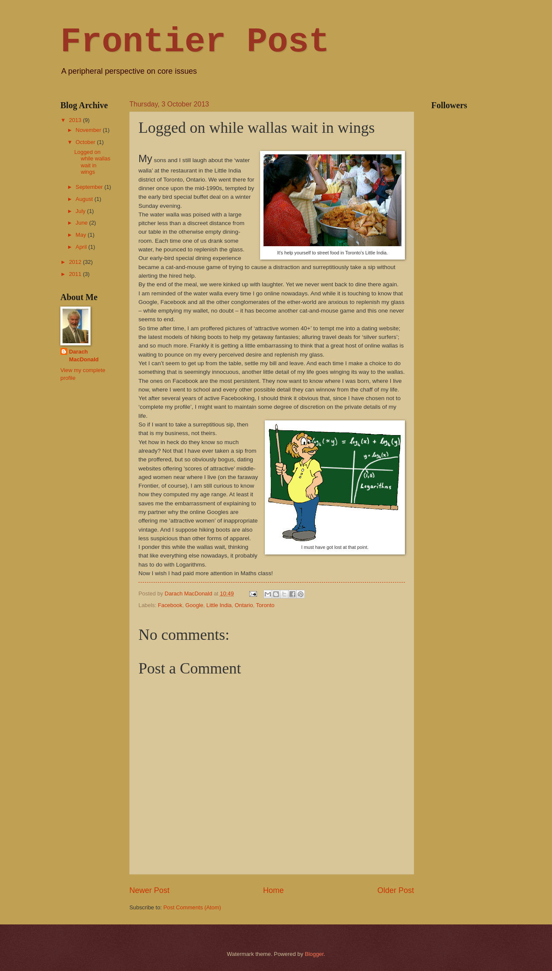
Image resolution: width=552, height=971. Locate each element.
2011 (76, 274)
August (84, 199)
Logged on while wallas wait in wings (92, 162)
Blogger (314, 954)
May (81, 235)
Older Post (395, 890)
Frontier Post (194, 42)
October (86, 142)
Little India (219, 605)
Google (194, 605)
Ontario (244, 605)
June (82, 222)
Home (273, 890)
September (89, 187)
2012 (76, 262)
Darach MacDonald (84, 355)
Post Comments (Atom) (192, 907)
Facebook (170, 605)
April (81, 247)
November (89, 130)
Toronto (265, 605)
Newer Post (149, 890)
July (81, 211)
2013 (76, 120)
